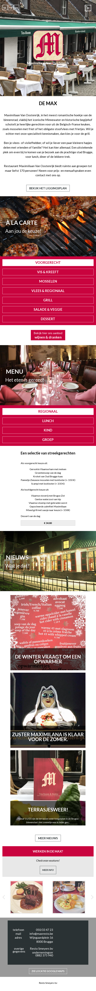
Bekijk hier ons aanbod (48, 335)
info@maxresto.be (41, 933)
